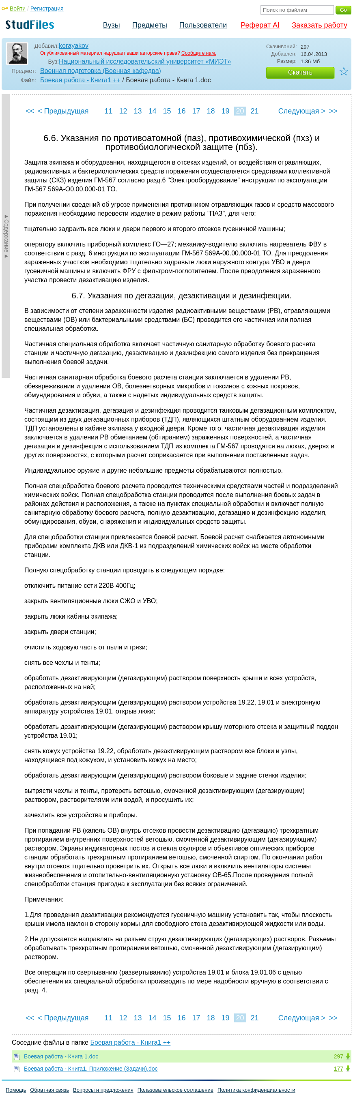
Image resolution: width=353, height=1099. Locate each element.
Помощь (16, 1090)
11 (108, 111)
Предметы (149, 25)
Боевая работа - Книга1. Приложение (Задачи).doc (91, 1068)
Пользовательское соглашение (175, 1090)
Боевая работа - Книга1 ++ (80, 80)
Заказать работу (319, 25)
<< (30, 111)
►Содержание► (6, 236)
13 (137, 111)
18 (211, 111)
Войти (18, 8)
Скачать (300, 72)
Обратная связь (49, 1090)
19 (225, 111)
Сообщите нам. (198, 53)
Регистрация (47, 8)
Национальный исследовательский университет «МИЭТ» (145, 61)
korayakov (73, 45)
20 (240, 111)
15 (167, 111)
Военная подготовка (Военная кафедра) (100, 70)
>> (333, 111)
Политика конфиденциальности (256, 1090)
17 (196, 111)
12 (123, 111)
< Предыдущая (63, 111)
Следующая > (301, 111)
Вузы (111, 25)
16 (181, 111)
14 (152, 111)
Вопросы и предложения (103, 1090)
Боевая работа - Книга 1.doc (61, 1056)
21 (254, 111)
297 (338, 1056)
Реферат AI (260, 25)
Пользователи (203, 25)
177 (338, 1068)
